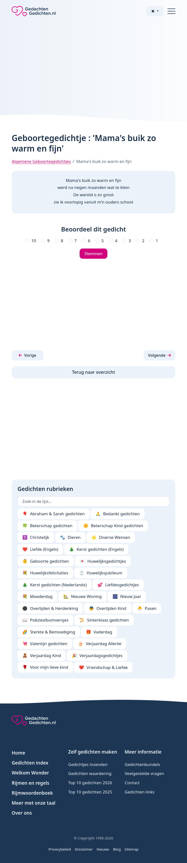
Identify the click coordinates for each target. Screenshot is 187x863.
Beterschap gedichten (47, 525)
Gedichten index (30, 763)
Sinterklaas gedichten (104, 620)
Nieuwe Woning (82, 596)
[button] (27, 355)
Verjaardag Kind (41, 655)
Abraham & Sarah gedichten (53, 513)
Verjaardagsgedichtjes (97, 655)
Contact (132, 782)
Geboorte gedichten (45, 561)
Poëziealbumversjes (45, 620)
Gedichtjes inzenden (88, 764)
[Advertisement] (93, 68)
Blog (117, 849)
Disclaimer (84, 849)
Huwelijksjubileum (100, 573)
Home (18, 753)
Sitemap (132, 849)
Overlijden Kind (107, 608)
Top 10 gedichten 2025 (90, 792)
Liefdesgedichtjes (118, 584)
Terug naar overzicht (93, 372)
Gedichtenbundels (142, 764)
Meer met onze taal (34, 803)
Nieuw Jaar (126, 596)
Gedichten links (140, 792)
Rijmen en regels (30, 783)
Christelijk (35, 537)
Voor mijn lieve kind (45, 667)
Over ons (22, 813)
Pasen (146, 608)
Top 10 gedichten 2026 (90, 782)
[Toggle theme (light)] (155, 11)
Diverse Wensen (110, 537)
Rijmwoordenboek (32, 793)
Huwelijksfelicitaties (45, 573)
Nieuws (103, 849)
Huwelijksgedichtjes (103, 561)
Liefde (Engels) (40, 549)
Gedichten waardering (90, 773)
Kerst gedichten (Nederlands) (54, 584)
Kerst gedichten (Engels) (96, 549)
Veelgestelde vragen (144, 773)
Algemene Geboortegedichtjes (41, 161)
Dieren (70, 537)
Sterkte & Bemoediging (48, 632)
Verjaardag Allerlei (99, 643)
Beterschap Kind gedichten (113, 525)
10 (33, 240)
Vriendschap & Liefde (103, 667)
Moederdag (37, 596)
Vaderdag (99, 632)
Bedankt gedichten (117, 513)
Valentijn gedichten (44, 643)
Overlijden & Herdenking (50, 608)
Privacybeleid (59, 849)
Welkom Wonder (30, 773)
